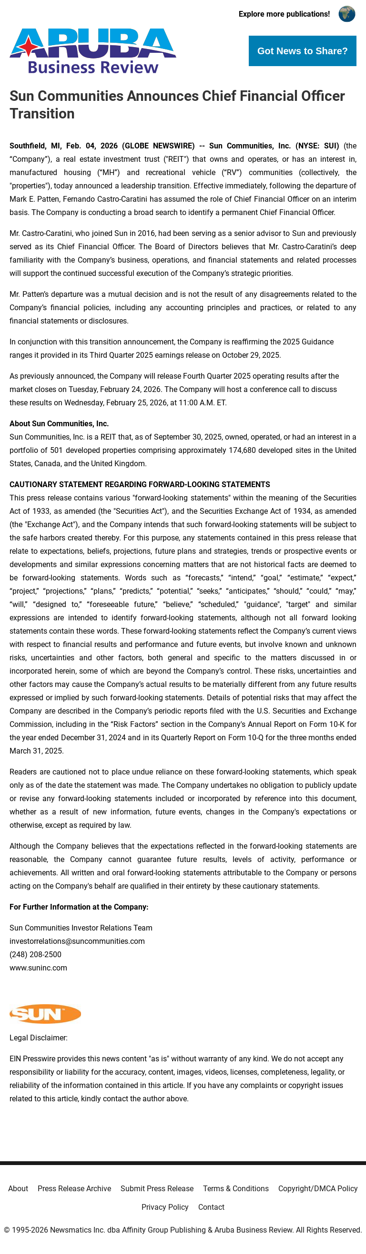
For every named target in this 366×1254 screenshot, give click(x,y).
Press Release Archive (74, 1188)
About (18, 1188)
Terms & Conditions (236, 1188)
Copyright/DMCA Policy (318, 1188)
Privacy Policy (165, 1207)
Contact (211, 1207)
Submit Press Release (157, 1188)
